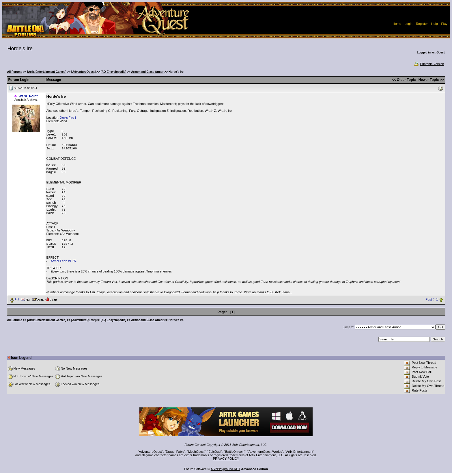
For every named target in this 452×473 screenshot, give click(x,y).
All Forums (14, 71)
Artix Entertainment (299, 451)
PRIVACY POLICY (226, 458)
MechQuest (196, 451)
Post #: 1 (431, 299)
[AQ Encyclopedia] (113, 71)
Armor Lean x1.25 (63, 261)
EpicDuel (214, 451)
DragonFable (175, 451)
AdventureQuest (150, 451)
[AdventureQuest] (83, 71)
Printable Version (429, 64)
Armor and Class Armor (147, 71)
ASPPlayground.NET (225, 469)
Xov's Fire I (68, 117)
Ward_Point (28, 96)
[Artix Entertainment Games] (46, 71)
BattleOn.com (234, 451)
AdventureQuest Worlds (265, 451)
